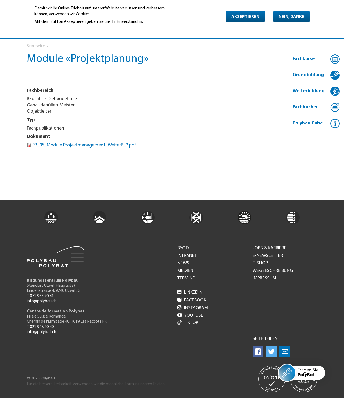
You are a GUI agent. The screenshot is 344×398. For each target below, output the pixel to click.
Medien (185, 270)
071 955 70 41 (42, 296)
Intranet (187, 255)
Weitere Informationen (57, 29)
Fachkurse (304, 58)
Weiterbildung (309, 91)
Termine (186, 278)
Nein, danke (291, 17)
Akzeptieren (245, 17)
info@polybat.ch (41, 332)
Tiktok (187, 323)
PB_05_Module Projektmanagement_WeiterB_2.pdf (84, 145)
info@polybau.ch (41, 301)
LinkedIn (189, 292)
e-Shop (260, 263)
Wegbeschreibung (273, 270)
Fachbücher (305, 107)
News (183, 263)
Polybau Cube (308, 123)
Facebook (191, 300)
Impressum (264, 278)
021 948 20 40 (42, 327)
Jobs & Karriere (269, 248)
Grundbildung (308, 75)
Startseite (36, 46)
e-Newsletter (268, 255)
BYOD (183, 248)
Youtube (190, 315)
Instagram (192, 308)
